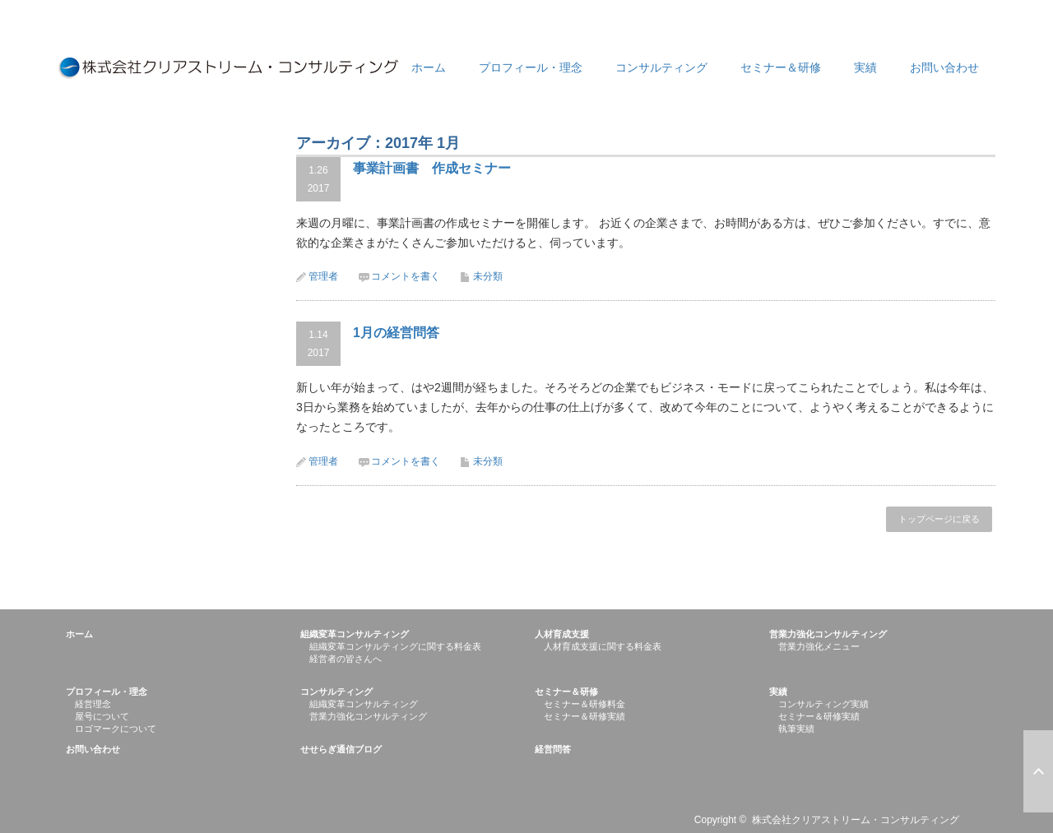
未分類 (488, 276)
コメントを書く (405, 276)
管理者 (323, 276)
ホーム (428, 67)
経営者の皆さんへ (345, 659)
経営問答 (553, 749)
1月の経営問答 (396, 333)
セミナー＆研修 (780, 67)
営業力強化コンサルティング (828, 634)
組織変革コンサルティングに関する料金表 (395, 646)
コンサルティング (661, 67)
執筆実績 (796, 729)
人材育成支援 (562, 634)
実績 (865, 67)
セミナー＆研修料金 (584, 704)
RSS (985, 823)
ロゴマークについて (115, 729)
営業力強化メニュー (819, 646)
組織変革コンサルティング (354, 634)
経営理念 (93, 704)
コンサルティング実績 (823, 704)
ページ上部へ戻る (1038, 771)
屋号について (102, 716)
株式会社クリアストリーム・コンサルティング (855, 820)
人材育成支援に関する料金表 (602, 646)
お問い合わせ (944, 67)
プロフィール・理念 (530, 67)
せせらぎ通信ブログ (341, 749)
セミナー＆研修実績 (584, 716)
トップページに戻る (939, 519)
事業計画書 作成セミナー (432, 168)
